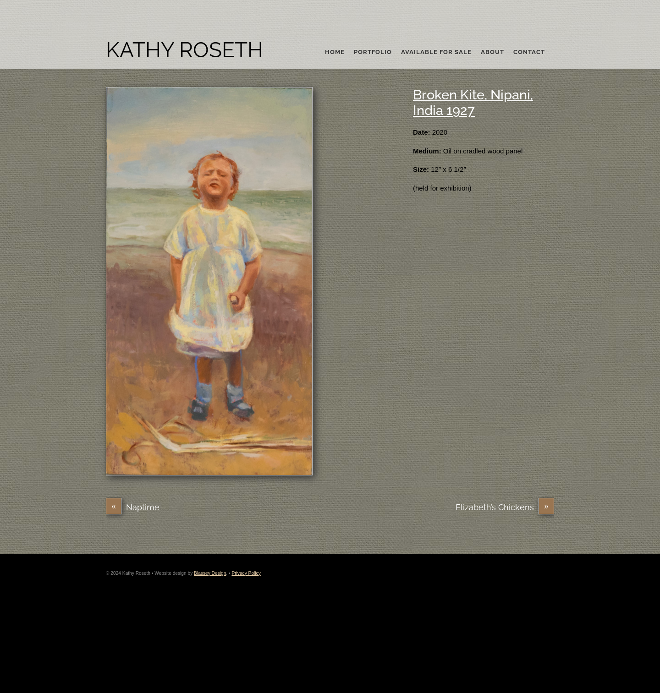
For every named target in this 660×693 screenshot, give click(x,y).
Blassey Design (210, 573)
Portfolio (373, 52)
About (492, 52)
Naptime (133, 507)
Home (335, 52)
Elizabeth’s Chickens (505, 507)
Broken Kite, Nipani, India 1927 (473, 102)
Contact (529, 52)
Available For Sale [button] (436, 52)
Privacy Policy (245, 573)
